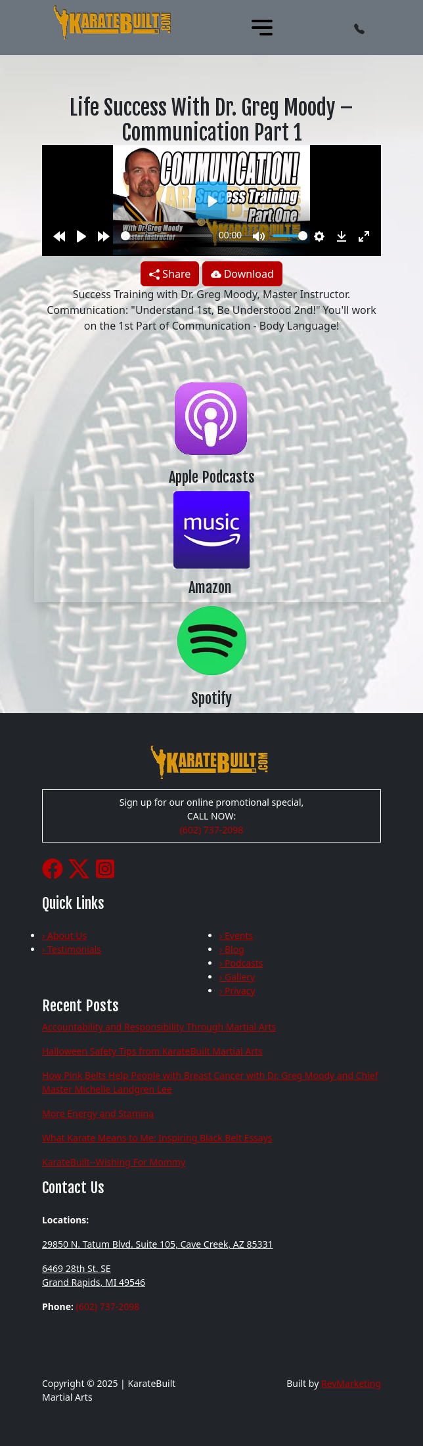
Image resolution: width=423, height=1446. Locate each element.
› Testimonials (71, 949)
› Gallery (237, 977)
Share (169, 274)
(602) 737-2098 (212, 829)
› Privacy (237, 990)
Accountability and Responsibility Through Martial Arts (159, 1026)
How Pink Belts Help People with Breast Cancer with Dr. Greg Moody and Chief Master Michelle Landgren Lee (210, 1082)
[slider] (166, 235)
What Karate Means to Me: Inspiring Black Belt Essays (157, 1137)
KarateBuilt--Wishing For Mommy (113, 1162)
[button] (359, 27)
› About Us (64, 935)
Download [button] (242, 274)
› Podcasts (241, 963)
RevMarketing (351, 1383)
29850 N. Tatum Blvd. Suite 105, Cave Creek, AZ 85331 (157, 1244)
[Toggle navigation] (262, 27)
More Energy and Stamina (98, 1113)
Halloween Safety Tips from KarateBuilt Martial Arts (152, 1051)
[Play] (81, 235)
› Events (236, 935)
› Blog (231, 949)
